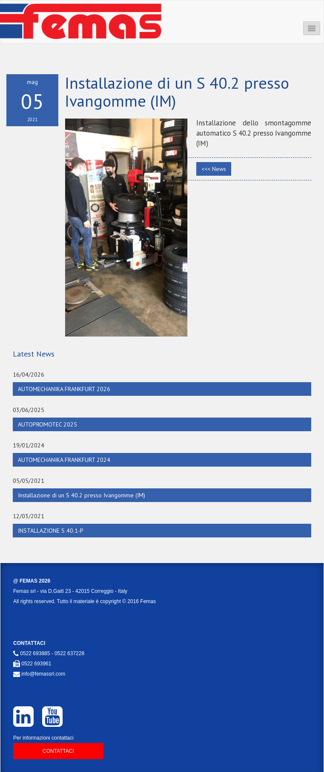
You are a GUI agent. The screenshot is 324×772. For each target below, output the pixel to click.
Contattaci (58, 751)
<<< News (213, 169)
